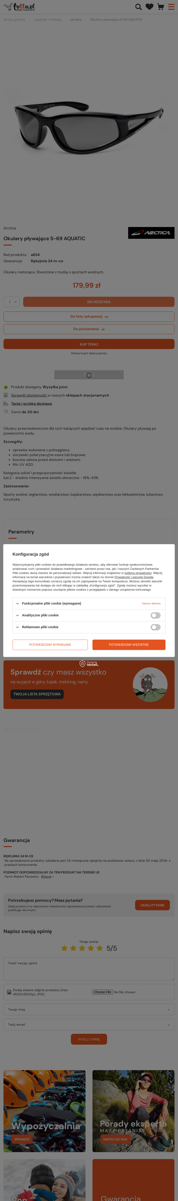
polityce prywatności (137, 573)
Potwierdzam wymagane (50, 645)
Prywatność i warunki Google (133, 577)
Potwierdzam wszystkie (129, 645)
